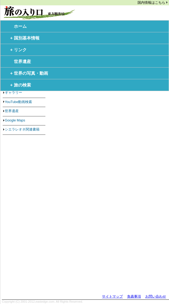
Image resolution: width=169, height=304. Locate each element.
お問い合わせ (155, 296)
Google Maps (15, 120)
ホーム (20, 26)
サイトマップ (112, 296)
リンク (18, 50)
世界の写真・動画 (29, 73)
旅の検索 (20, 85)
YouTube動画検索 (18, 102)
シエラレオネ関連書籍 (22, 129)
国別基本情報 (25, 38)
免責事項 (134, 296)
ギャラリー (13, 92)
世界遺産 (22, 61)
